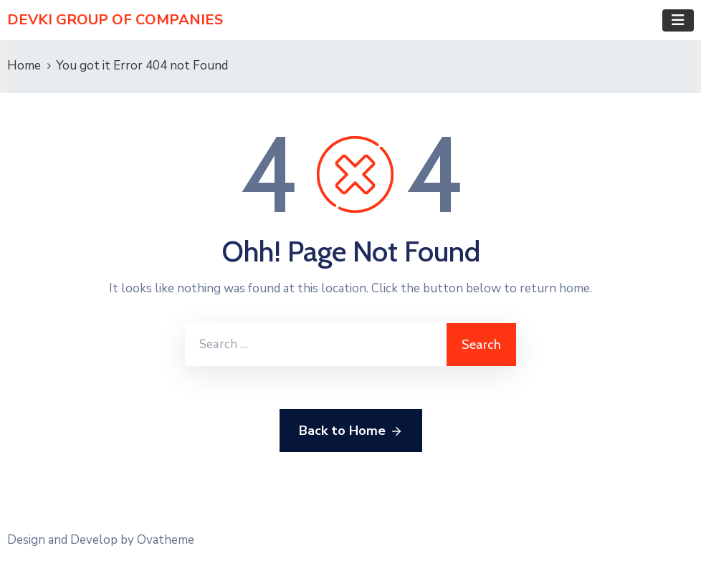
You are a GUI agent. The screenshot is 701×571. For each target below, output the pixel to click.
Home (24, 65)
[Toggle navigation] (678, 20)
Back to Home (351, 431)
